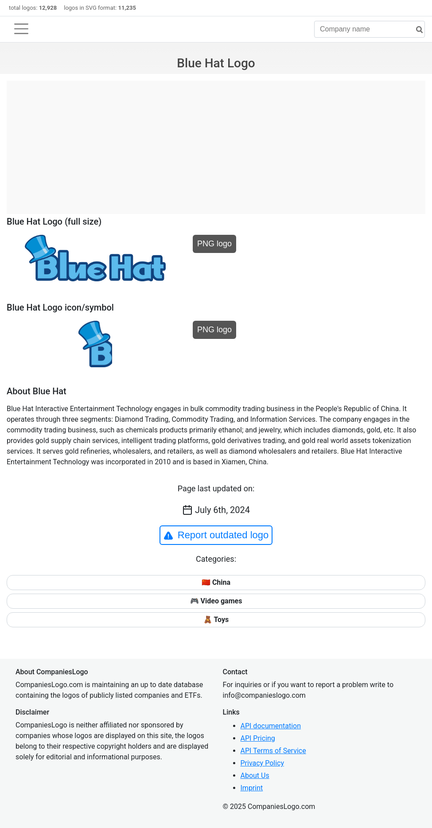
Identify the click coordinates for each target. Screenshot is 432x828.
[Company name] (369, 29)
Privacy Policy (262, 763)
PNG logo (214, 243)
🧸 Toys (216, 619)
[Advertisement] (216, 143)
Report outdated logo (216, 535)
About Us (255, 775)
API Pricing (258, 738)
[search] (416, 29)
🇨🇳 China (216, 582)
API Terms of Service (273, 750)
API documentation (271, 726)
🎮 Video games (216, 601)
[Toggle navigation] (21, 28)
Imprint (252, 788)
